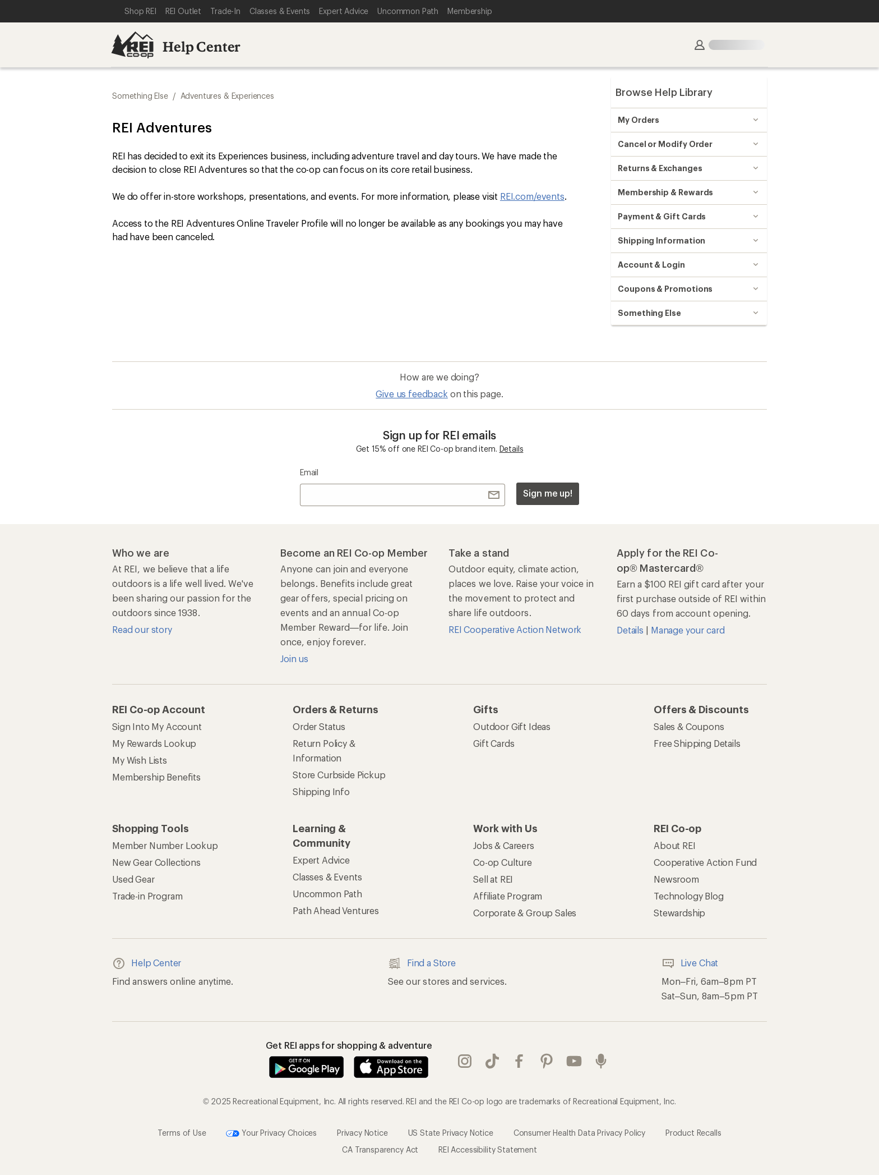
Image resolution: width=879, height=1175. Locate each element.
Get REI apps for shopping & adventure (349, 1045)
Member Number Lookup (165, 845)
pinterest (547, 1061)
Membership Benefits (156, 777)
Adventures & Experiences (227, 95)
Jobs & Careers (503, 845)
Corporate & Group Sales (524, 912)
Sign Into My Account (157, 726)
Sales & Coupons (689, 726)
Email (309, 472)
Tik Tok (492, 1061)
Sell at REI (493, 879)
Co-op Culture (502, 862)
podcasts (601, 1061)
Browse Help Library (664, 92)
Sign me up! (547, 493)
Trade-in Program (147, 896)
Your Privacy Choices (271, 1133)
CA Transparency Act (380, 1149)
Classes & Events (327, 876)
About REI (675, 845)
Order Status (319, 726)
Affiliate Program (507, 896)
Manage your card (687, 630)
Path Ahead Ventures (336, 910)
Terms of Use (182, 1132)
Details (511, 448)
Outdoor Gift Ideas (511, 726)
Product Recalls (693, 1132)
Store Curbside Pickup (339, 774)
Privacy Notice (362, 1132)
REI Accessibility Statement (487, 1149)
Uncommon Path (327, 893)
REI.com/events (532, 196)
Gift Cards (493, 743)
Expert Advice (321, 860)
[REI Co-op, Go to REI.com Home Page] (132, 44)
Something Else (140, 95)
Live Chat (690, 963)
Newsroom (676, 879)
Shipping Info (321, 791)
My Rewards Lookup (154, 743)
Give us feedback (411, 393)
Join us (294, 658)
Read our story (142, 629)
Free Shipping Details (697, 743)
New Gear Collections (156, 862)
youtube (574, 1061)
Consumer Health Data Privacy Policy (579, 1132)
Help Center (201, 46)
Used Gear (133, 879)
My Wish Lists (139, 760)
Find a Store (422, 963)
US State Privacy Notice (450, 1132)
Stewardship (679, 912)
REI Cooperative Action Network (514, 629)
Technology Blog (689, 896)
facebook (519, 1061)
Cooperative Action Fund (705, 862)
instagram (465, 1061)
